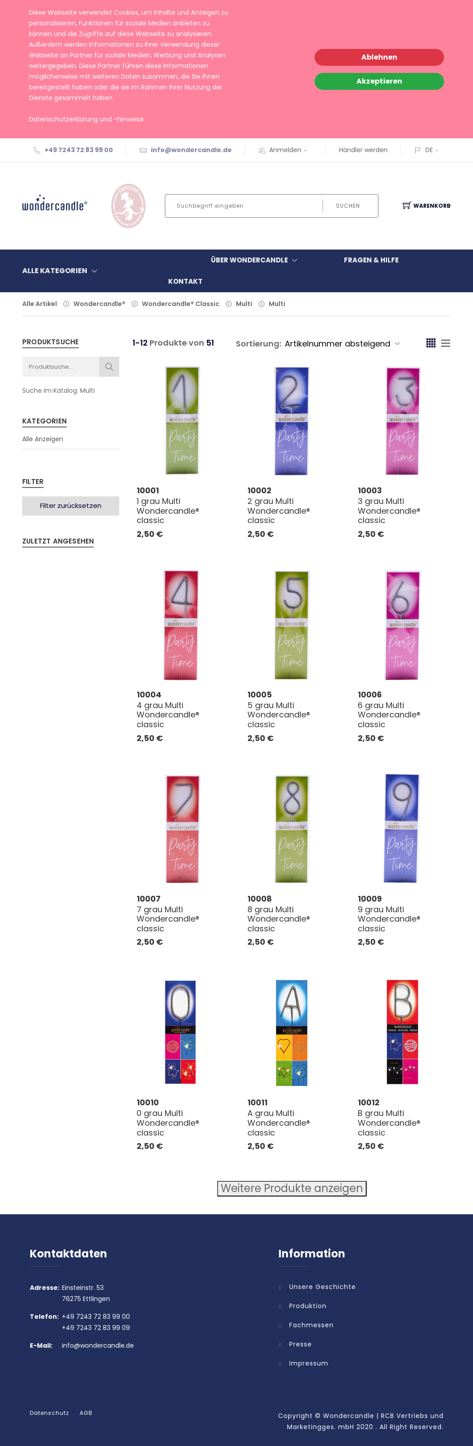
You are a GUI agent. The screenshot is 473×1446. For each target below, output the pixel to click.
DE (429, 149)
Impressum (308, 1363)
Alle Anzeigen (42, 439)
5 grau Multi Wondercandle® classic (278, 715)
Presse (300, 1344)
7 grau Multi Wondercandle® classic (168, 919)
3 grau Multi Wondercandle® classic (389, 510)
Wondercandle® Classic (180, 303)
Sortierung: (258, 343)
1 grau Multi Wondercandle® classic (168, 510)
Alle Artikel (39, 303)
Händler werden (363, 149)
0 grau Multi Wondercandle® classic (168, 1123)
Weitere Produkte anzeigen (292, 1188)
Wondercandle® (99, 303)
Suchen (348, 205)
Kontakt (185, 281)
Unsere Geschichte (322, 1286)
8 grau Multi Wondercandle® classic (278, 919)
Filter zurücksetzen (70, 505)
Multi (244, 303)
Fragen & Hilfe (371, 260)
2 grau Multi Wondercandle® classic (278, 510)
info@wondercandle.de (191, 149)
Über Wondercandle (256, 260)
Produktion (308, 1305)
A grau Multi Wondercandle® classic (278, 1123)
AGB (86, 1413)
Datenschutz (49, 1413)
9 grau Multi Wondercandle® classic (389, 919)
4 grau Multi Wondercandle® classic (168, 715)
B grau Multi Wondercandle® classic (389, 1123)
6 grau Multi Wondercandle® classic (389, 715)
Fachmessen (311, 1325)
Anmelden (291, 149)
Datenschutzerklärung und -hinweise (86, 119)
